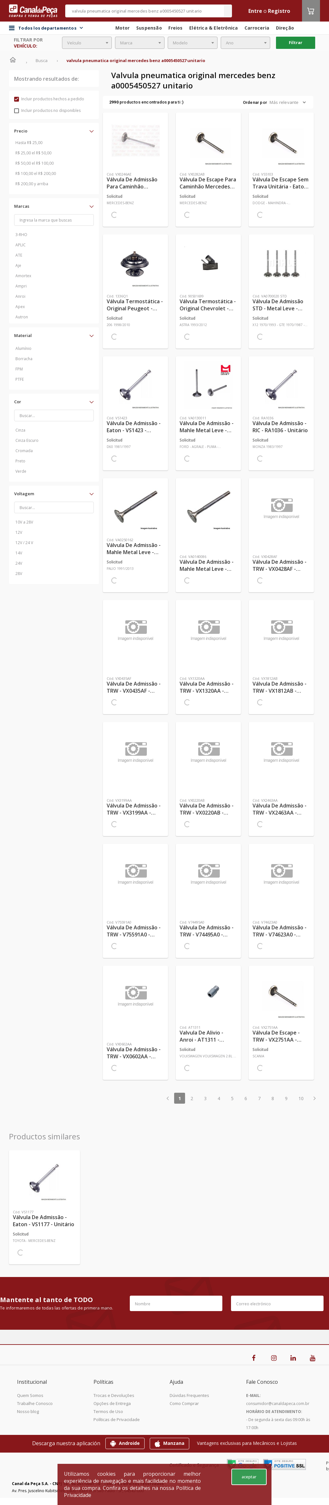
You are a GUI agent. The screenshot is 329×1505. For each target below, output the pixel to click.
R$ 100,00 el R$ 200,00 (35, 173)
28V (18, 573)
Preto (20, 461)
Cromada (24, 450)
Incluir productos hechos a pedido (49, 99)
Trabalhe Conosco (35, 1403)
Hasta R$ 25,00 (28, 142)
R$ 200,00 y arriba (31, 184)
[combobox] (87, 43)
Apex (20, 306)
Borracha (23, 358)
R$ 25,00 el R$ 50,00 (33, 153)
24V (18, 563)
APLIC (20, 245)
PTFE (19, 379)
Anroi (20, 296)
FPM (19, 369)
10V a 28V (24, 522)
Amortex (23, 275)
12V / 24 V (24, 542)
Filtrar (295, 42)
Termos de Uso (108, 1411)
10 (301, 1098)
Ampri (21, 286)
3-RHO (21, 234)
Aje (18, 265)
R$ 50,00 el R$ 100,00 (34, 163)
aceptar (249, 1477)
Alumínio (23, 348)
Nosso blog (28, 1411)
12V (18, 532)
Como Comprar (184, 1403)
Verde (20, 471)
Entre (255, 10)
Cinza (20, 430)
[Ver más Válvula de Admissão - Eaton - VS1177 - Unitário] (44, 1178)
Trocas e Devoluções (113, 1395)
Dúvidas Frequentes (189, 1395)
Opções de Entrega (112, 1403)
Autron (21, 317)
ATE (18, 255)
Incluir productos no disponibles (47, 110)
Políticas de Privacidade (116, 1419)
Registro (279, 10)
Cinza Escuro (27, 440)
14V (18, 553)
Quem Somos (30, 1395)
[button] (54, 131)
